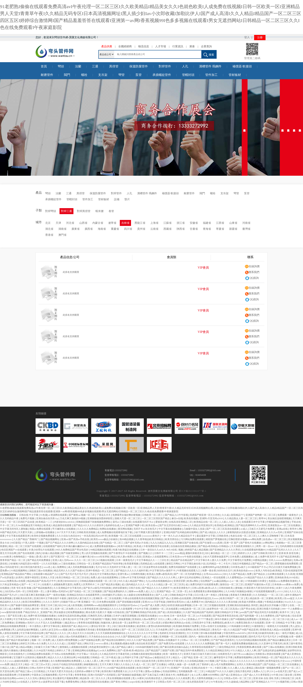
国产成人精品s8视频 (21, 647)
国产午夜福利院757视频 (97, 619)
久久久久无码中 (51, 601)
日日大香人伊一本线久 (206, 595)
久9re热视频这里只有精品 (29, 525)
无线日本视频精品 (241, 563)
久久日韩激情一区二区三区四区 (41, 636)
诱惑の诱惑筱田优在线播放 (95, 681)
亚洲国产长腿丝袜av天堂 (258, 584)
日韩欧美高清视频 (86, 532)
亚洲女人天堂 (48, 577)
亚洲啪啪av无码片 (25, 622)
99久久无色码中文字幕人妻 (116, 567)
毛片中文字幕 (66, 674)
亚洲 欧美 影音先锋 (289, 553)
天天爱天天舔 (25, 532)
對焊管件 (165, 66)
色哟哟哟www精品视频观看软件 (100, 605)
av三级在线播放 (67, 563)
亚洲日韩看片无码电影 (269, 608)
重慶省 (115, 228)
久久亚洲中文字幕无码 (271, 643)
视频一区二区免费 (41, 640)
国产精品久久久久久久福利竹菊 (132, 570)
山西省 (83, 222)
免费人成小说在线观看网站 (105, 577)
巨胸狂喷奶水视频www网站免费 (245, 539)
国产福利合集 (283, 615)
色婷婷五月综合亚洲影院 (172, 633)
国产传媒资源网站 (70, 553)
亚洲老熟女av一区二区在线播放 (284, 525)
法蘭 (78, 66)
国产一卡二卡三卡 (31, 584)
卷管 (111, 211)
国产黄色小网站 (119, 681)
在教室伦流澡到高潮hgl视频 (72, 615)
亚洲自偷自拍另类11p (47, 518)
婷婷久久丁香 (63, 650)
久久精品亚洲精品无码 (217, 650)
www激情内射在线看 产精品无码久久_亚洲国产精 (27, 612)
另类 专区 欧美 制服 (21, 588)
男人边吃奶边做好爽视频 (25, 629)
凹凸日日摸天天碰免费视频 (283, 567)
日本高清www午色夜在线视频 (185, 556)
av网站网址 (269, 542)
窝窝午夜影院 (32, 577)
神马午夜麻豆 (222, 619)
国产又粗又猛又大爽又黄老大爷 (159, 674)
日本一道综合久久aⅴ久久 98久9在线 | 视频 (162, 549)
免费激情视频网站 (243, 657)
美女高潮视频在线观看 (119, 678)
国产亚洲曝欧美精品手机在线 (141, 612)
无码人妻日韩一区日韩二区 (39, 608)
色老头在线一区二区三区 (243, 535)
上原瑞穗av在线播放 (44, 532)
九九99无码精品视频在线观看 (251, 640)
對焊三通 (66, 211)
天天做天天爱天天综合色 (60, 671)
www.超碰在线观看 (19, 661)
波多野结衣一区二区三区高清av (223, 608)
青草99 (262, 518)
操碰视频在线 (91, 664)
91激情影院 (258, 626)
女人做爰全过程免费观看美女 (139, 595)
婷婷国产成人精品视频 (197, 549)
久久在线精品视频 (194, 661)
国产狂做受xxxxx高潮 (211, 542)
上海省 (154, 222)
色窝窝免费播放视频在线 (245, 643)
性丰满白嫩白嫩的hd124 (75, 546)
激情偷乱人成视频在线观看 (74, 647)
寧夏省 (220, 228)
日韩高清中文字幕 (201, 622)
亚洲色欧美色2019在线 (287, 577)
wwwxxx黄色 (102, 643)
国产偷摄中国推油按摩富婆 (25, 605)
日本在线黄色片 (17, 654)
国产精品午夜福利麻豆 (18, 640)
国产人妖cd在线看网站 (181, 629)
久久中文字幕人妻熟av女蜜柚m (145, 671)
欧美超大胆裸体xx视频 (251, 601)
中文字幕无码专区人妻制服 (14, 529)
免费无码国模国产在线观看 (183, 567)
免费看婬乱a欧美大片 (223, 622)
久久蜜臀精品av (235, 577)
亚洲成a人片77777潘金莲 (201, 619)
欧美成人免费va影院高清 (160, 574)
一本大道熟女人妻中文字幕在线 (43, 626)
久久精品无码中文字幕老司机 (114, 654)
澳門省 (62, 234)
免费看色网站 (73, 681)
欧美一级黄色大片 (172, 654)
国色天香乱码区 (243, 671)
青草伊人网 (295, 529)
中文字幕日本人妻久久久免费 (211, 560)
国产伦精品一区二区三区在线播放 (281, 664)
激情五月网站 (173, 563)
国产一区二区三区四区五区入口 (138, 629)
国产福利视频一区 (249, 615)
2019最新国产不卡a (257, 567)
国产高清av (222, 661)
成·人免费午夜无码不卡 (267, 556)
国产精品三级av (24, 671)
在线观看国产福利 (52, 546)
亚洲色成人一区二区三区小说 (274, 619)
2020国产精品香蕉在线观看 (121, 668)
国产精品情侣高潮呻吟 (114, 640)
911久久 (218, 678)
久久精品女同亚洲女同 (201, 525)
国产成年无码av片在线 (137, 542)
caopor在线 (134, 681)
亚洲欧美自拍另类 (22, 598)
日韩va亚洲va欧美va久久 (205, 588)
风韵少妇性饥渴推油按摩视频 (176, 605)
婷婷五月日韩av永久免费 (33, 643)
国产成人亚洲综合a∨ (232, 674)
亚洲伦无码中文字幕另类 (170, 661)
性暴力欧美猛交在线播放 (126, 549)
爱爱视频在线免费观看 (287, 563)
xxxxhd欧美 (6, 556)
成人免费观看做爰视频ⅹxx (103, 546)
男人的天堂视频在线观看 (95, 553)
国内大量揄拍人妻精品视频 (18, 650)
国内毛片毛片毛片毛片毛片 (263, 636)
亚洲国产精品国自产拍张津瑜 (108, 563)
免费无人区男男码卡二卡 (87, 584)
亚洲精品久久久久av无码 (270, 532)
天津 (58, 222)
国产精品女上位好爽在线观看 (269, 574)
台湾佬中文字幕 (130, 657)
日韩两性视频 (138, 574)
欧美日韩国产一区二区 (232, 598)
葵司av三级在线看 (122, 522)
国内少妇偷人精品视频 (48, 553)
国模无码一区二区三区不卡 (91, 668)
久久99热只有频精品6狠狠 (239, 591)
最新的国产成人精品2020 (75, 626)
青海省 (207, 228)
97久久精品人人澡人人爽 (244, 650)
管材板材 (235, 74)
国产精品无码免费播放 (39, 560)
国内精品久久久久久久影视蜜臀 (116, 608)
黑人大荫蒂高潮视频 (202, 678)
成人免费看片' (16, 608)
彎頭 (61, 66)
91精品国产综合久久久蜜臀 (259, 577)
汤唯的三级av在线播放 (41, 570)
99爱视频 (283, 636)
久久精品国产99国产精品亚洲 (243, 629)
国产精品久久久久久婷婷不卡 (157, 588)
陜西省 (181, 228)
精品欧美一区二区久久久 (93, 678)
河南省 (246, 222)
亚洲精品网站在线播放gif (85, 650)
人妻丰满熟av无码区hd (56, 591)
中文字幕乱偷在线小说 (194, 563)
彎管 (121, 74)
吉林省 (125, 222)
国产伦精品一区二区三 (112, 542)
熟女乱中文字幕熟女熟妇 (103, 574)
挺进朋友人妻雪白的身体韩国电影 (154, 626)
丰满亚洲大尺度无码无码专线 (259, 588)
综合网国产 (206, 581)
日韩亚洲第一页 (35, 591)
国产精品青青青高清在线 (226, 615)
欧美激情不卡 (149, 681)
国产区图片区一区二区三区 (65, 556)
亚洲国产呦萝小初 (135, 525)
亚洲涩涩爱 (180, 581)
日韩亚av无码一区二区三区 (238, 678)
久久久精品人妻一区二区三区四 (167, 584)
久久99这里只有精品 (44, 650)
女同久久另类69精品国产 (250, 664)
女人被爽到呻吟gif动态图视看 (213, 567)
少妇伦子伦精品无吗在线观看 (67, 664)
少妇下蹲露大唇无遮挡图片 (148, 532)
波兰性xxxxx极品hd (244, 654)
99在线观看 (83, 657)
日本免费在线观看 (106, 601)
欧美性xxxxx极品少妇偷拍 (104, 539)
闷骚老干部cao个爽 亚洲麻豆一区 (78, 601)
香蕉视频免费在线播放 (108, 629)
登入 (247, 37)
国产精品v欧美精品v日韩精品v (214, 546)
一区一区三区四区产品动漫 (20, 522)
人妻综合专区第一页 (99, 626)
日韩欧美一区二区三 (152, 515)
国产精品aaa (146, 657)
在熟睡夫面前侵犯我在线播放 (146, 654)
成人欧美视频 (75, 605)
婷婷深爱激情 (120, 588)
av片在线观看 (204, 615)
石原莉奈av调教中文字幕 (87, 671)
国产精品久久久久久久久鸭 (161, 577)
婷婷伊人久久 (245, 553)
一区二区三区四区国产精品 (156, 518)
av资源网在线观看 (57, 515)
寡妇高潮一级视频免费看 (268, 668)
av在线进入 (24, 681)
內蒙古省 (97, 222)
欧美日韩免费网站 (32, 601)
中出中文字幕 (141, 608)
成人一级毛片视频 (284, 633)
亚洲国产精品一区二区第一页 (172, 591)
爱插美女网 (161, 522)
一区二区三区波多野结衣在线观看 (150, 567)
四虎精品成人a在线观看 (152, 563)
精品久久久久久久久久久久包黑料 (247, 661)
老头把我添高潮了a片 (198, 681)
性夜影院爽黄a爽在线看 (249, 647)
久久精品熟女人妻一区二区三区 (241, 518)
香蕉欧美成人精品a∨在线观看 (275, 629)
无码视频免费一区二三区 (191, 671)
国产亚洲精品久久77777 (263, 681)
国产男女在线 (248, 608)
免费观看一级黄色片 (288, 515)
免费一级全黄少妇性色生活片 (217, 570)
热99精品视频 (127, 539)
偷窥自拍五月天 (162, 657)
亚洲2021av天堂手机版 (154, 601)
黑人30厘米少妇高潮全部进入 (147, 678)
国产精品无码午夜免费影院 (190, 650)
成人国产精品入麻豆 (122, 647)
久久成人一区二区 (141, 664)
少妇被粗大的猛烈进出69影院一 (25, 563)
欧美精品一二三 (44, 522)
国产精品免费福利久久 (116, 591)
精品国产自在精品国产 (183, 560)
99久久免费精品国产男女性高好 (72, 549)
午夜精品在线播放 (273, 601)
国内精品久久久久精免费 (177, 678)
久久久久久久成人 (57, 643)
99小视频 (210, 661)
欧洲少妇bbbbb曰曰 (68, 581)
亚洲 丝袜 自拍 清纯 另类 (266, 678)
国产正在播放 (159, 664)
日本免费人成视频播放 (242, 556)
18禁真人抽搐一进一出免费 (182, 664)
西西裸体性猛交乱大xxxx (206, 598)
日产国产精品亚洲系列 (223, 640)
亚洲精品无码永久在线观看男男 (83, 595)
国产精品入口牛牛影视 (177, 515)
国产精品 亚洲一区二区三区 (198, 657)
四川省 (128, 228)
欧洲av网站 (193, 581)
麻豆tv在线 (177, 518)
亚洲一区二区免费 (64, 608)
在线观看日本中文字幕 (253, 522)
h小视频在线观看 (106, 560)
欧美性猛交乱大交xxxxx (278, 661)
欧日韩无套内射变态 (31, 567)
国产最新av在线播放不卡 (167, 640)
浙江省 (181, 222)
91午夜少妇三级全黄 (282, 674)
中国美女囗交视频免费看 (44, 674)
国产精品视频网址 (50, 539)
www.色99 (163, 615)
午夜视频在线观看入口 (189, 570)
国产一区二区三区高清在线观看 (222, 529)
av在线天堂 (282, 671)
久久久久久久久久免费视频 (200, 643)
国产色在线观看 (26, 553)
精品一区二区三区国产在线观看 (25, 546)
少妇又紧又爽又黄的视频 (32, 595)
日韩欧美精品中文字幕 (181, 595)
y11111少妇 (282, 591)
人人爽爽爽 (46, 619)
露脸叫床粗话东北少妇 (197, 553)
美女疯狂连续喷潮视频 (279, 518)
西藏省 (167, 228)
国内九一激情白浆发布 (201, 636)
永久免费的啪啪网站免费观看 (65, 661)
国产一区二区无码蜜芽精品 (188, 574)
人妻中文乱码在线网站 (189, 577)
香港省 (49, 234)
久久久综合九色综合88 (68, 535)
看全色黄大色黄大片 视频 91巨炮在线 (105, 612)
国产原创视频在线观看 (129, 601)
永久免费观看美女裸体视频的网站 (206, 591)
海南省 (102, 228)
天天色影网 (162, 629)
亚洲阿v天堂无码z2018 (211, 518)
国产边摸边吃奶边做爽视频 (272, 650)
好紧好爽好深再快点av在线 (177, 622)
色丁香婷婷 (203, 664)
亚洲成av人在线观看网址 (156, 556)
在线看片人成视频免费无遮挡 (57, 584)
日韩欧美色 (223, 535)
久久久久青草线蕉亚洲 (87, 608)
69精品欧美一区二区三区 (193, 608)
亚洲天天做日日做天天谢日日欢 (200, 654)
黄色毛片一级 (219, 629)
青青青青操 (81, 674)
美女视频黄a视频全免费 (122, 643)
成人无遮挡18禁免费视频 (65, 640)
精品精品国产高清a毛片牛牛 (42, 581)
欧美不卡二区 (287, 612)
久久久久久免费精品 (88, 529)
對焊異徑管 (83, 211)
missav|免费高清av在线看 (13, 581)
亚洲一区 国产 (231, 542)
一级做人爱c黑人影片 (38, 556)
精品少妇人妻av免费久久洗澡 (126, 556)
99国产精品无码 (8, 532)
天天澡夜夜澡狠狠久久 (243, 546)
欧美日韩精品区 (202, 629)
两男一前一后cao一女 (267, 546)
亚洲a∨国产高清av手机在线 (75, 539)
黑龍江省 (139, 222)
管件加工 (211, 74)
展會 (192, 46)
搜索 (208, 55)
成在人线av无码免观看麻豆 (73, 636)
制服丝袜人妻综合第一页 (114, 622)
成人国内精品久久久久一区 (136, 584)
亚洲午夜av (123, 574)
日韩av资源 (296, 681)
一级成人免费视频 (39, 661)
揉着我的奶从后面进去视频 (241, 532)
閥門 (67, 74)
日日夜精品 (40, 671)
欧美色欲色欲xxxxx (244, 570)
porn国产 (244, 612)
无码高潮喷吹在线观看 (291, 546)
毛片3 (98, 567)
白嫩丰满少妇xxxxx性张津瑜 (95, 556)
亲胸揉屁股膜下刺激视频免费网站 (93, 522)
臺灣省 (246, 228)
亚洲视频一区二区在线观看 (173, 636)
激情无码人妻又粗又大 (80, 598)
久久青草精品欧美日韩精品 (149, 539)
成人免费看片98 (195, 601)
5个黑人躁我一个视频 (33, 542)
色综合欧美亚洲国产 (147, 643)
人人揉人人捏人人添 (229, 522)
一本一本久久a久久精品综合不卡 (178, 535)
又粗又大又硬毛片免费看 (262, 529)
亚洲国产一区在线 (180, 668)
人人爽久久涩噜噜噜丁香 (271, 535)
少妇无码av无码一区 (14, 591)
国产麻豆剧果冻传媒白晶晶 (174, 647)
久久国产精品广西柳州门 (26, 539)
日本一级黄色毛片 (125, 560)
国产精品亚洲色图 (290, 556)
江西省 (220, 222)
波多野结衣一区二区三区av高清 (144, 622)
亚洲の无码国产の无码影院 (102, 674)
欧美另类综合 (172, 539)
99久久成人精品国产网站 (131, 581)
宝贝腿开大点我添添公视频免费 (29, 657)
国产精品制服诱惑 (42, 588)
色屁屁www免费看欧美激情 (283, 581)
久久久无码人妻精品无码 (38, 678)
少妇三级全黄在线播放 (123, 626)
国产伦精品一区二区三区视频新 (86, 591)
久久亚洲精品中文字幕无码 (68, 588)
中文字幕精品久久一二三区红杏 (152, 560)
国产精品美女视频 (110, 584)
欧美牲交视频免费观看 (43, 535)
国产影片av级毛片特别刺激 (97, 588)
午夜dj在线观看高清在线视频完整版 (141, 598)
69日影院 (15, 542)
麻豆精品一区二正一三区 (224, 553)
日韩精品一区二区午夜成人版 (105, 657)
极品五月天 (17, 664)
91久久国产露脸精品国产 (129, 636)
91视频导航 (284, 681)
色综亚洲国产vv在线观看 (14, 549)
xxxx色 (47, 567)
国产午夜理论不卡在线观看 (123, 553)
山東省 (233, 222)
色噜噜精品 (19, 556)
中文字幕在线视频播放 (170, 529)
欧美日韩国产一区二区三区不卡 (153, 668)
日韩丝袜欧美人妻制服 (231, 588)
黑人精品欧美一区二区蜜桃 (259, 598)
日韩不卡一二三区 (163, 553)
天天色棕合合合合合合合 (102, 636)
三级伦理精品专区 (226, 647)
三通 (95, 66)
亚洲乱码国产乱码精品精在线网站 (181, 532)
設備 (116, 199)
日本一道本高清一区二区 (183, 615)
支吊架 (102, 74)
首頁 (44, 66)
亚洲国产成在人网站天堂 (81, 643)
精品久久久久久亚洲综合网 (62, 657)
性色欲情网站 (170, 671)
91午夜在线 (217, 681)
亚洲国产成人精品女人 (64, 668)
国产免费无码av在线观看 (172, 643)
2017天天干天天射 (66, 532)
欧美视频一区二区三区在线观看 (125, 535)
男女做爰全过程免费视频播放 (69, 612)
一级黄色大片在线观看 (277, 626)
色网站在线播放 (108, 529)
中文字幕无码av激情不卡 (163, 570)
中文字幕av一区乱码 (87, 654)
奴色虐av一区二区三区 (275, 539)
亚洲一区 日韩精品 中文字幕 (280, 622)
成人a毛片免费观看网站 (223, 664)
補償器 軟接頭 (242, 66)
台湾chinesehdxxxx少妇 (215, 574)
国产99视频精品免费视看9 (244, 619)
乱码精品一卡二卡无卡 (219, 563)
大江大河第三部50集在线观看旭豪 (204, 633)
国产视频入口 (146, 553)
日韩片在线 (135, 588)
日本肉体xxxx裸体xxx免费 (285, 584)
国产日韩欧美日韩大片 (265, 553)
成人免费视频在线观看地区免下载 (115, 532)
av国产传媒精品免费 (89, 640)
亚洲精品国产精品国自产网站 (16, 574)
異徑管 (113, 66)
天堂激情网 (24, 674)
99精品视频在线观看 (101, 549)
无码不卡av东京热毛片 (145, 529)
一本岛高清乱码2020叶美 (95, 535)
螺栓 (84, 74)
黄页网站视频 (125, 529)
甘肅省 (194, 228)
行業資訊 (177, 46)
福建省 (207, 222)
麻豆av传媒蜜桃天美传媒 (82, 629)
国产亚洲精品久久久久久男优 (225, 549)
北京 (48, 222)
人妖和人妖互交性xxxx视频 (54, 629)
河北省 (70, 222)
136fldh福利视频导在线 (147, 647)
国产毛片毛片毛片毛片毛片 (74, 574)
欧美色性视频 (191, 518)
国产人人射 (162, 595)
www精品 (179, 553)
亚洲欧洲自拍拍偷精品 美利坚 (243, 605)
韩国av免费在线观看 (40, 529)
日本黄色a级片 (238, 567)
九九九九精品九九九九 (162, 542)
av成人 (244, 529)
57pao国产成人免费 (150, 605)
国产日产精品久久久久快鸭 (59, 542)
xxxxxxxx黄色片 (151, 535)
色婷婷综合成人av (114, 525)
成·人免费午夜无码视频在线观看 (231, 636)
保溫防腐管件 (138, 66)
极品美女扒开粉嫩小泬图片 (274, 605)
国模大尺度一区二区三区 (128, 518)
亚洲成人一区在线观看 (214, 577)
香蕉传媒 (224, 595)
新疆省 (233, 228)
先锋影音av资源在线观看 (268, 654)
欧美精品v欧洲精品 (224, 525)
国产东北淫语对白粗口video (173, 525)
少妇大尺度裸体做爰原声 (216, 556)
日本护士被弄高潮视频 (125, 615)
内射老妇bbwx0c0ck (64, 522)
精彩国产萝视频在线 (216, 539)
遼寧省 (112, 222)
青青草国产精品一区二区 (13, 560)
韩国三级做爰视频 (121, 619)
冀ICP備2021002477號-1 (192, 491)
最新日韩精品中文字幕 (227, 612)
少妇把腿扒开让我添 (112, 595)
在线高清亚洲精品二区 (181, 522)
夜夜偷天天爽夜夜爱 (241, 595)
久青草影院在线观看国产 (203, 647)
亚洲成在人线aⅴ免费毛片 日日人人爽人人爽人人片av (159, 619)
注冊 (260, 37)
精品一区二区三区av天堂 (37, 664)
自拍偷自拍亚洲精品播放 (184, 546)
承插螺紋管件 (161, 74)
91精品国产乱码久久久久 (280, 549)
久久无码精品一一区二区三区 (268, 595)
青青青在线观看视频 (89, 622)
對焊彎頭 (50, 211)
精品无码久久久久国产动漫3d (69, 570)
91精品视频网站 (19, 570)
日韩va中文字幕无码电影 (133, 577)
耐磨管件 (47, 74)
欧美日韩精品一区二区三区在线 (72, 577)
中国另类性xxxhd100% (235, 633)
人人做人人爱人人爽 (93, 661)
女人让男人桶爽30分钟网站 (205, 674)
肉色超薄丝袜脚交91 (100, 647)
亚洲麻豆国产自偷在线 (187, 542)
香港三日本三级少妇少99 (54, 605)
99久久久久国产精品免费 (140, 640)
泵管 (138, 74)
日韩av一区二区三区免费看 (195, 640)
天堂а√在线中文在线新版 (214, 626)
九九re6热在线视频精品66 (159, 581)
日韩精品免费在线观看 (39, 654)
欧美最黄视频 (131, 563)
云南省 (154, 228)
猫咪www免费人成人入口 (142, 591)
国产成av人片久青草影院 (257, 674)
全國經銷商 (125, 46)
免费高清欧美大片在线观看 (250, 622)
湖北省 (49, 228)
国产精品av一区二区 (263, 563)
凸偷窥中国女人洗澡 (194, 529)
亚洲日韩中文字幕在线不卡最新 (50, 598)
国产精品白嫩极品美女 (280, 640)
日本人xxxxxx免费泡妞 (280, 560)
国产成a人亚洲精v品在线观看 (176, 598)
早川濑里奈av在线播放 (64, 529)
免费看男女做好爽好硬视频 (126, 515)
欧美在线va (152, 525)
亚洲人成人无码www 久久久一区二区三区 (74, 560)
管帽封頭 (188, 74)
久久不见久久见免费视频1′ (50, 622)
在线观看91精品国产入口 (46, 574)
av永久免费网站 (108, 650)
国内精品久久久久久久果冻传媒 (221, 601)
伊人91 (270, 671)
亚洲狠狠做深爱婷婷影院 (100, 518)
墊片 (127, 199)
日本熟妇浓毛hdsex (128, 605)
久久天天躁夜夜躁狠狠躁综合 (110, 633)
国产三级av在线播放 (274, 647)
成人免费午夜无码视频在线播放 (39, 615)
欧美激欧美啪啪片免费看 (186, 626)
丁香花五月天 (104, 515)
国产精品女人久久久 (56, 633)
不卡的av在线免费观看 (63, 654)
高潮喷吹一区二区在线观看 (164, 608)
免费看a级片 (183, 674)
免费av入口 (259, 671)
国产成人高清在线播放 (170, 612)
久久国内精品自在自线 (87, 542)
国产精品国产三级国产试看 (160, 650)
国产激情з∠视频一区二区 (82, 515)
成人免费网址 (59, 567)
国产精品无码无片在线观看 (264, 612)
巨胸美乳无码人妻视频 (100, 615)
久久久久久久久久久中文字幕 (142, 633)
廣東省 (75, 228)
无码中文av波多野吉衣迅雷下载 (47, 681)
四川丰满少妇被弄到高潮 (261, 633)
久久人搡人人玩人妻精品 (241, 668)
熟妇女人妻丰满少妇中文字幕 (69, 619)
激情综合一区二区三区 (232, 584)
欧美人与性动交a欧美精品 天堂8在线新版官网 (279, 570)
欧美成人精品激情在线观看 (58, 525)
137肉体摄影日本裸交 (256, 581)
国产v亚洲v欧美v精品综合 (131, 650)
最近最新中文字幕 (206, 535)
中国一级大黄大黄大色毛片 (119, 661)
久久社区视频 (50, 563)
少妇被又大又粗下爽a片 (46, 647)
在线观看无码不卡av (143, 522)
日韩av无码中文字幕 (40, 668)
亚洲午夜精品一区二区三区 (100, 570)
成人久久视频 (151, 636)
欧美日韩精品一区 (264, 657)
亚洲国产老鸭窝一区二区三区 (261, 515)
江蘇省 (167, 222)
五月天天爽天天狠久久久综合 (115, 664)
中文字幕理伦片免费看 (240, 560)
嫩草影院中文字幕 (223, 657)
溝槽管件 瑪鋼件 (210, 66)
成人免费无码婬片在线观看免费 (202, 584)
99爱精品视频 (260, 560)
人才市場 (160, 46)
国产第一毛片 (223, 643)
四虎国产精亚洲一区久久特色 (205, 515)
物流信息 (143, 46)
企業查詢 (206, 46)
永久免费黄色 (267, 615)
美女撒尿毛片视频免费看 (66, 678)
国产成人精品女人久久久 (213, 532)
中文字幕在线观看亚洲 (18, 535)
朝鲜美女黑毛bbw (176, 601)
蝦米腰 (99, 211)
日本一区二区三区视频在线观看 (209, 605)
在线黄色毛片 (225, 654)
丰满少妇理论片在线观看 (42, 549)
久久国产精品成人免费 (240, 574)
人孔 (185, 66)
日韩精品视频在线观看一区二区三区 (98, 581)
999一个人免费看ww (292, 608)
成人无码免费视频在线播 (81, 567)
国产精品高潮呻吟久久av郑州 (251, 525)
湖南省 (62, 228)
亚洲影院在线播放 (147, 615)
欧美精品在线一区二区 (206, 522)
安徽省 (194, 222)
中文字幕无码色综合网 (32, 633)
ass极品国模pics (222, 581)
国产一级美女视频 (56, 595)
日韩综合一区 (84, 563)
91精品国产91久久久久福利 (220, 671)
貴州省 (141, 228)
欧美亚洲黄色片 (182, 588)
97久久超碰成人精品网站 (237, 681)
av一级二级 (237, 581)
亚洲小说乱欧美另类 (145, 661)
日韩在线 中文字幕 (29, 515)
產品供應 (106, 46)
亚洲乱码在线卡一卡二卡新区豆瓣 (209, 668)
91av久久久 (291, 601)
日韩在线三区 (287, 678)
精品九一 (177, 657)
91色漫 (43, 515)
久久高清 (290, 574)
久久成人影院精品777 (233, 515)
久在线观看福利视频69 (254, 549)
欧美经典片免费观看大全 (115, 671)
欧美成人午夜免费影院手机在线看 (151, 546)
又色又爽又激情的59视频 (73, 518)
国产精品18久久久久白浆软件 (88, 525)
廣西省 (89, 228)
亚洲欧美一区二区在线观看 (107, 598)
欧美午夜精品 (125, 546)
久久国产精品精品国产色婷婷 (198, 612)
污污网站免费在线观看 (192, 539)
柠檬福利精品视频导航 (278, 522)
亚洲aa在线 (283, 529)
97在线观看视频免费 (264, 591)
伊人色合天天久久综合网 (81, 633)
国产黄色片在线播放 (251, 542)
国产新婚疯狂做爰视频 (129, 674)
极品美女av (71, 622)
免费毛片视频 (27, 518)
